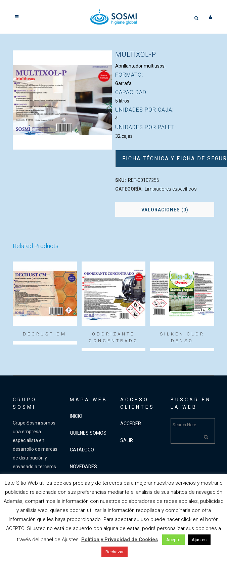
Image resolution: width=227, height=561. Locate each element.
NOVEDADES (83, 466)
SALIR (126, 440)
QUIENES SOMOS (88, 433)
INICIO (76, 416)
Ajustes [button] (199, 539)
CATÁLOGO (82, 449)
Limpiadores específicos (171, 189)
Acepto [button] (173, 539)
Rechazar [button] (114, 551)
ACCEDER (130, 423)
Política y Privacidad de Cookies (119, 539)
